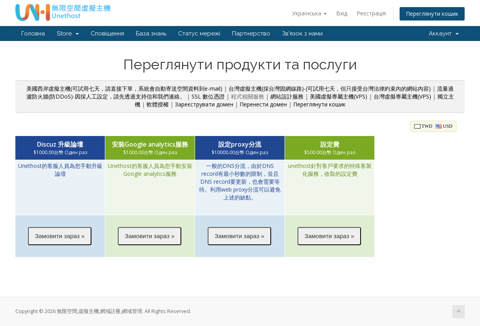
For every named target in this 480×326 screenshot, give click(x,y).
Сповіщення (107, 33)
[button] (59, 236)
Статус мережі (199, 33)
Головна (33, 33)
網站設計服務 (286, 96)
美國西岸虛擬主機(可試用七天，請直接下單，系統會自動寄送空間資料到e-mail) (124, 88)
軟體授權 (158, 104)
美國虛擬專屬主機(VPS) (338, 96)
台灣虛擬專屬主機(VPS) (402, 96)
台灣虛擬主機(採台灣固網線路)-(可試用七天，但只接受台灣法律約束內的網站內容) (330, 88)
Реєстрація (371, 13)
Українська (309, 13)
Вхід (341, 13)
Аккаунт (444, 33)
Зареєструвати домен (204, 104)
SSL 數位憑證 (208, 96)
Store (68, 33)
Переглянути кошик (432, 13)
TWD (423, 126)
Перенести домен (263, 104)
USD (443, 126)
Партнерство (251, 33)
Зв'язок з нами (302, 33)
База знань (151, 33)
